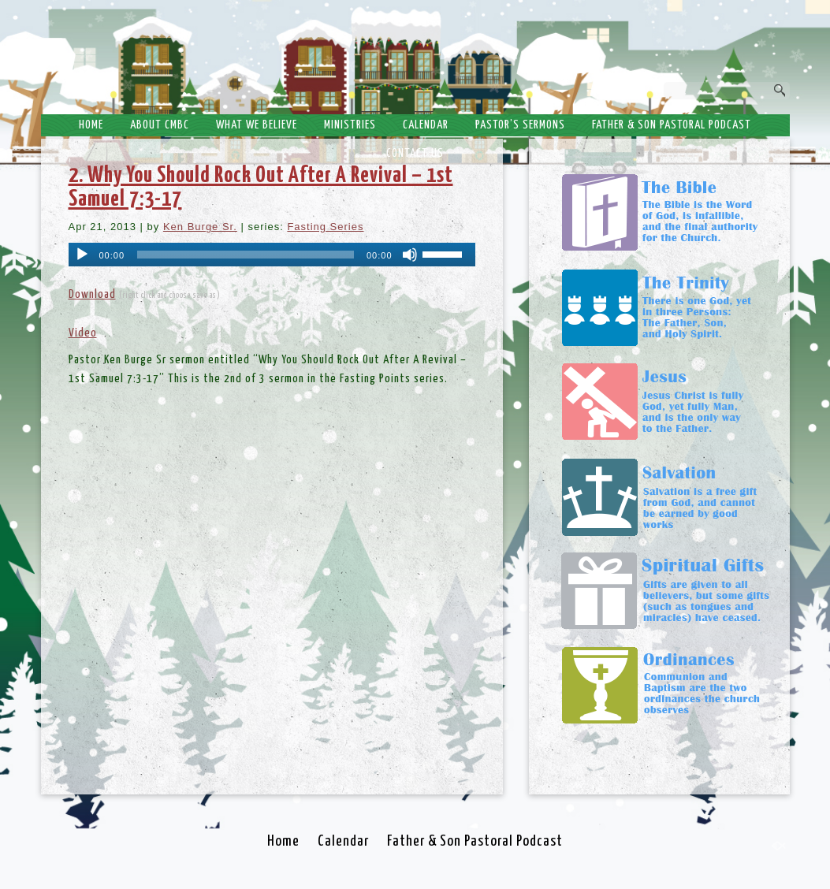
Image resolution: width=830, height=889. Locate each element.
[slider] (245, 255)
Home (91, 125)
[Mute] (410, 254)
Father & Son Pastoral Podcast (671, 125)
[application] (272, 254)
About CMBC (159, 125)
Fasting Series (325, 226)
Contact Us (415, 153)
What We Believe (256, 125)
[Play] (82, 254)
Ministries (350, 125)
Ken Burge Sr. (200, 226)
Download (92, 294)
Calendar (425, 125)
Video (83, 333)
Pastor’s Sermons (520, 125)
